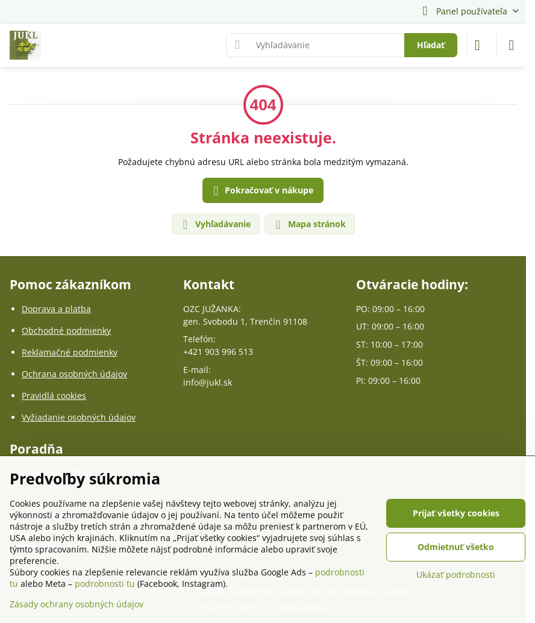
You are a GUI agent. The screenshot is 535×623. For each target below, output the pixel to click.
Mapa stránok (309, 224)
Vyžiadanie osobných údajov (79, 417)
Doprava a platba (56, 309)
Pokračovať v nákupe (261, 191)
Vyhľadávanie (215, 224)
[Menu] (511, 45)
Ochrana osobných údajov (74, 374)
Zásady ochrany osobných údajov (76, 604)
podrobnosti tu (105, 583)
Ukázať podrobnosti (455, 574)
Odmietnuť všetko (456, 547)
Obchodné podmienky (66, 330)
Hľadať (431, 45)
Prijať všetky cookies (456, 513)
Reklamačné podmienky (69, 352)
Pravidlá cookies (54, 395)
